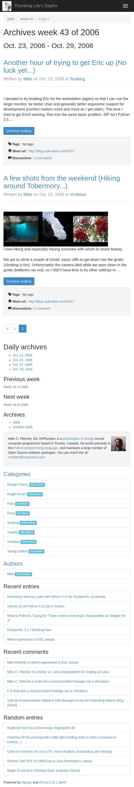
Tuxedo (21, 532)
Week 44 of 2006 (15, 405)
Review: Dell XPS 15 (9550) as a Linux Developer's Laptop (49, 761)
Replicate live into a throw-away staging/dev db (41, 728)
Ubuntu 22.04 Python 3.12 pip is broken (35, 606)
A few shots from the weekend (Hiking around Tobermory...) (61, 182)
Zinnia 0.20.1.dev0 (52, 782)
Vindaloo (78, 194)
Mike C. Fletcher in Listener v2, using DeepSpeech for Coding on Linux (58, 672)
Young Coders (25, 551)
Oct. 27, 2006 (22, 364)
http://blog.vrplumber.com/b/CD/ (51, 151)
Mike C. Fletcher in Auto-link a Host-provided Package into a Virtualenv (58, 681)
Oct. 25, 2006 (22, 360)
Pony (18, 513)
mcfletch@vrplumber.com (26, 457)
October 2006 (23, 427)
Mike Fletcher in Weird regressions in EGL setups (42, 662)
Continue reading (19, 131)
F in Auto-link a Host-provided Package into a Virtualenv (47, 691)
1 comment (42, 308)
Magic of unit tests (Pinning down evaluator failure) (43, 770)
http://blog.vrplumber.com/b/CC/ (51, 301)
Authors (13, 563)
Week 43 (26, 19)
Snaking (77, 79)
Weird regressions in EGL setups (31, 639)
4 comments (43, 158)
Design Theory (26, 484)
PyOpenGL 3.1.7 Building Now (29, 630)
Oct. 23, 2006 (22, 355)
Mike (27, 79)
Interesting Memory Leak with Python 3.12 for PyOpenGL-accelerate (56, 597)
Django (27, 782)
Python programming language (35, 448)
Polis (18, 503)
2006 (10, 19)
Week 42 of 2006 (15, 387)
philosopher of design (78, 438)
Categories (16, 474)
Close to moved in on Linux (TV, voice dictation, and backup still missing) (59, 751)
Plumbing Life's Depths (36, 5)
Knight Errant (25, 494)
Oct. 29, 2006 (22, 369)
